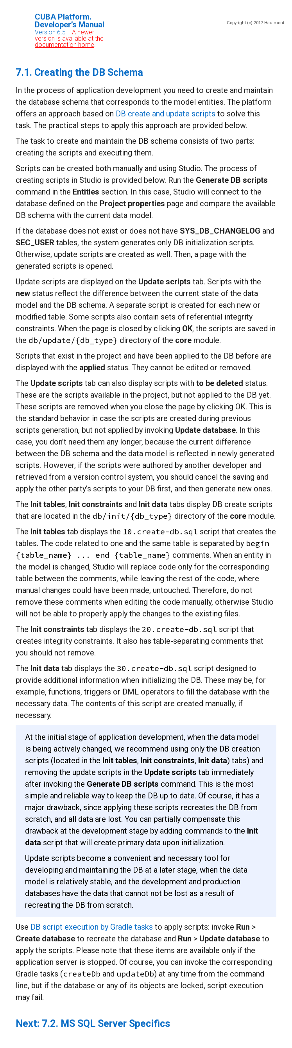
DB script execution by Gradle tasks (91, 927)
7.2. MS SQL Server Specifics (106, 1023)
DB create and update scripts (165, 113)
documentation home (64, 44)
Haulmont (274, 22)
